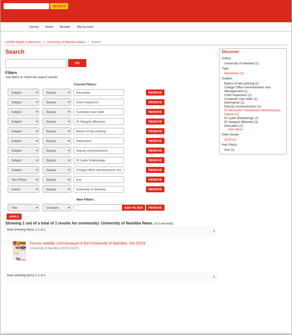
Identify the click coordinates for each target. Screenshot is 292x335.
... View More (233, 129)
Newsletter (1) (234, 73)
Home (49, 27)
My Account (85, 27)
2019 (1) (230, 139)
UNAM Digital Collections (23, 42)
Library (34, 27)
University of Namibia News (66, 42)
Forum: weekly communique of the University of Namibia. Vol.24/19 (87, 243)
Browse (65, 27)
